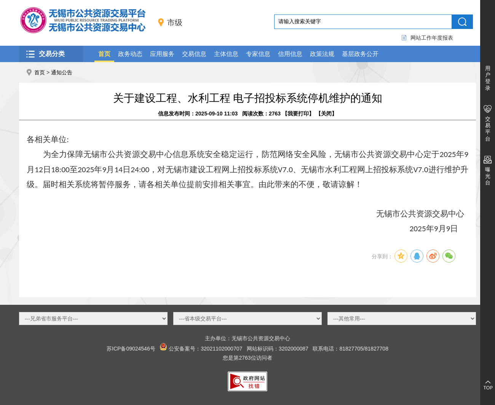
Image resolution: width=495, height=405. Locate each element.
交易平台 (487, 129)
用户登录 (487, 78)
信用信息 (290, 54)
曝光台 (487, 176)
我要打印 (298, 113)
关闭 (326, 113)
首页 (104, 54)
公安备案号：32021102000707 (205, 349)
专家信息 (258, 54)
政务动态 (130, 54)
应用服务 (162, 54)
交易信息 (194, 54)
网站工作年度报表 (431, 38)
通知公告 (61, 72)
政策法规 (322, 54)
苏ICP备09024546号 (131, 349)
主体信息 (226, 54)
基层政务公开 (360, 54)
